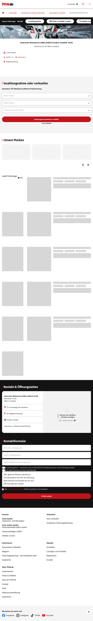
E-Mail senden (11, 52)
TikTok (37, 615)
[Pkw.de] (3, 12)
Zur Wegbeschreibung (13, 413)
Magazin (5, 551)
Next (88, 164)
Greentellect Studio (68, 31)
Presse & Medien (9, 576)
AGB (4, 588)
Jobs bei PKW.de (9, 580)
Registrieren (51, 556)
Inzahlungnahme (35, 21)
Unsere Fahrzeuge (8, 21)
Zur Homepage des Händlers (16, 407)
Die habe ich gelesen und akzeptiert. (26, 489)
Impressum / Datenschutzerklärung (17, 426)
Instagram (24, 615)
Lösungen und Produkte (56, 551)
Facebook (10, 615)
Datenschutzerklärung (15, 489)
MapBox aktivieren (68, 420)
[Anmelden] (73, 4)
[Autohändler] (13, 13)
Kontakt (20, 21)
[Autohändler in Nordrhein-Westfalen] (33, 13)
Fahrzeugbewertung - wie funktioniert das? (19, 556)
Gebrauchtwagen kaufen (12, 531)
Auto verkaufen (53, 519)
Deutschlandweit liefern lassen (24, 526)
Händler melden (11, 420)
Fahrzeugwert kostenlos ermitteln (46, 119)
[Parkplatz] (83, 4)
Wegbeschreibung (12, 62)
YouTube (49, 615)
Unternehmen (7, 571)
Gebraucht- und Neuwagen (24, 520)
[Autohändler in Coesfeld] (57, 13)
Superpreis (6, 560)
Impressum (6, 597)
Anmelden (51, 547)
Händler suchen (8, 536)
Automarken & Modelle (11, 547)
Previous (83, 164)
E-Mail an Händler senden (60, 21)
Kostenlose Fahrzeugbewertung (60, 523)
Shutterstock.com (83, 31)
